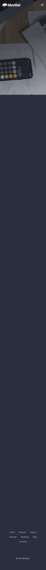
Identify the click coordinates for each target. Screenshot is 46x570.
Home (12, 532)
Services (22, 532)
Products (13, 537)
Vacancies (25, 537)
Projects (33, 532)
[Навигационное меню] (42, 5)
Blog (35, 537)
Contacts (23, 542)
